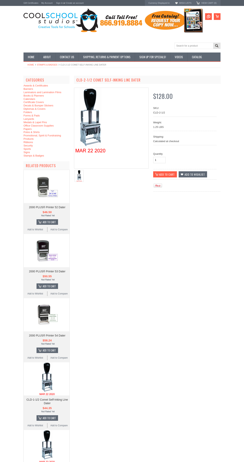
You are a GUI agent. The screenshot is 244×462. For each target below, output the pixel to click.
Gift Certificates (30, 3)
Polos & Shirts (31, 132)
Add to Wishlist (35, 229)
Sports (27, 148)
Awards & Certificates (35, 85)
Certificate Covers (33, 102)
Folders (27, 112)
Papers (27, 128)
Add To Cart (49, 222)
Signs (26, 152)
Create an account (75, 3)
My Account (47, 3)
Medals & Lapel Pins (35, 122)
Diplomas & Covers (34, 108)
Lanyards (28, 118)
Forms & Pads (31, 115)
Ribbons (28, 142)
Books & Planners (33, 95)
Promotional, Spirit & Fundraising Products (42, 137)
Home (30, 65)
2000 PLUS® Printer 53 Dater (47, 271)
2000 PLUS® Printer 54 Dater (47, 335)
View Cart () (209, 3)
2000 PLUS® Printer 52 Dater (47, 207)
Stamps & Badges (47, 65)
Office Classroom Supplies (38, 125)
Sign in (59, 3)
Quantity (158, 153)
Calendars (29, 98)
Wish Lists (185, 3)
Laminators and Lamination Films (42, 92)
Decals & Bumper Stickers (38, 105)
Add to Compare (59, 229)
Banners (28, 88)
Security (28, 145)
